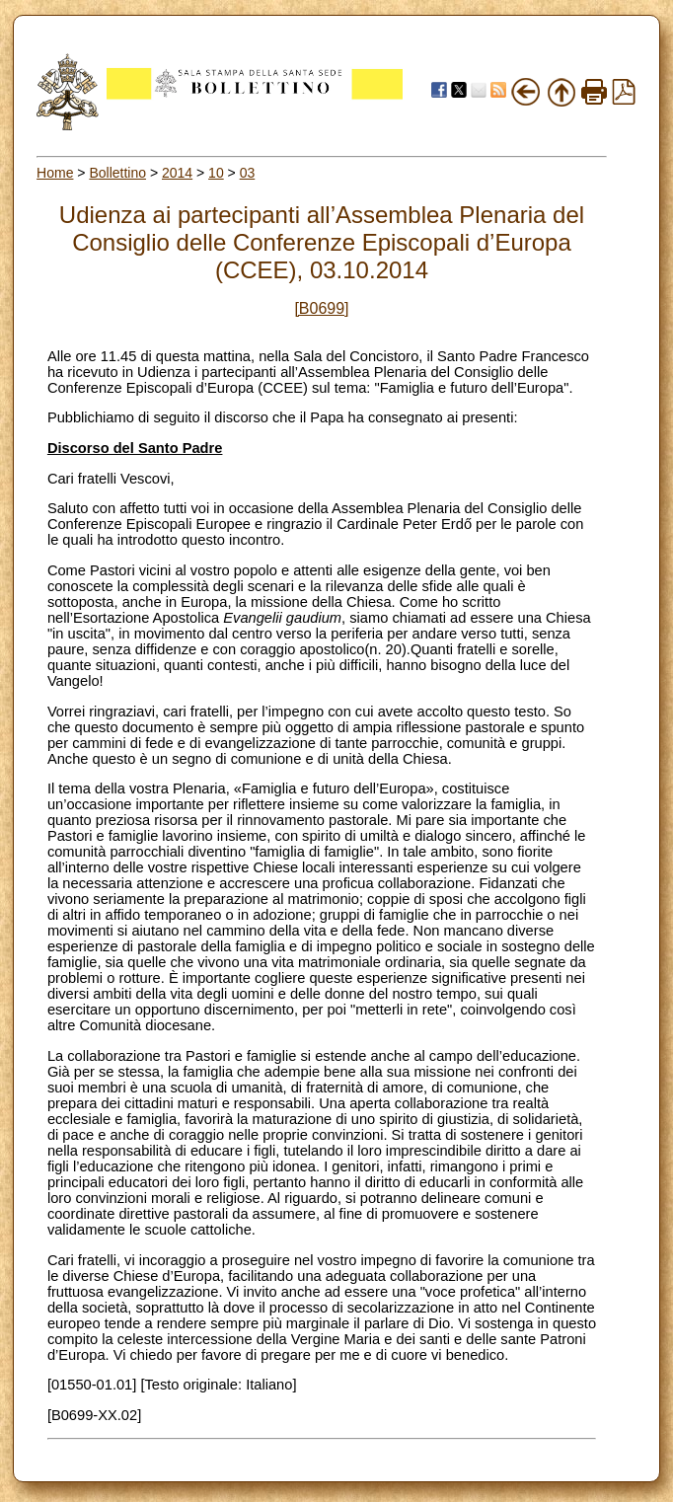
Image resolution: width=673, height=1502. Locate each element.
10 (216, 173)
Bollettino (117, 173)
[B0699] (321, 308)
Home (55, 173)
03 (248, 173)
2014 (177, 173)
